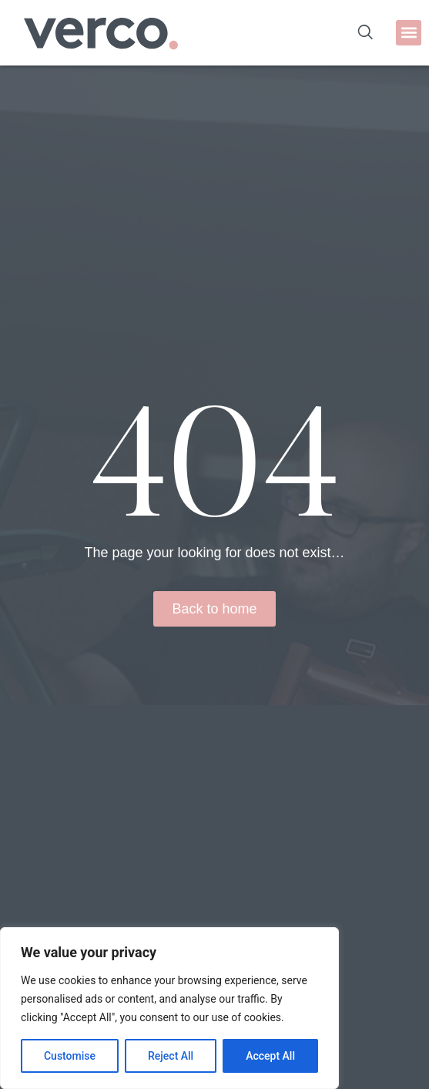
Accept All (270, 1056)
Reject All (170, 1056)
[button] (408, 32)
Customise (70, 1056)
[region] (169, 1008)
